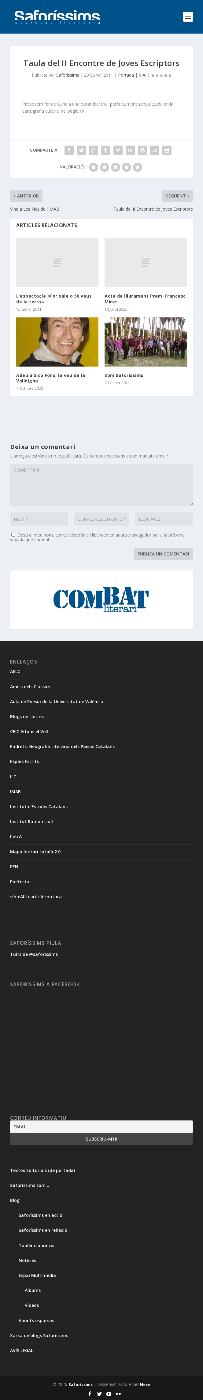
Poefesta (19, 881)
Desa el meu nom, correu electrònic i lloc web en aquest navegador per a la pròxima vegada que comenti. (97, 537)
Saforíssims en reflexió (43, 1230)
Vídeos (32, 1305)
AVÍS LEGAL (21, 1350)
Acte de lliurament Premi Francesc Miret (145, 298)
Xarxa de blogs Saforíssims (39, 1335)
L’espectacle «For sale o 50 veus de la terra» (54, 298)
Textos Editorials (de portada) (42, 1170)
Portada (126, 75)
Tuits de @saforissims (34, 954)
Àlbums (33, 1290)
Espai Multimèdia (37, 1275)
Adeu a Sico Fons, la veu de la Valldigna (50, 378)
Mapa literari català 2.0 (35, 852)
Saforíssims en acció (40, 1215)
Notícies (27, 1260)
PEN (14, 867)
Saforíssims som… (29, 1185)
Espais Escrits (24, 761)
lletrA (16, 836)
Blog (15, 1200)
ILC (13, 777)
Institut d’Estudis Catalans (39, 806)
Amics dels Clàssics (30, 686)
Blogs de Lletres (27, 716)
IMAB (15, 791)
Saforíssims (67, 75)
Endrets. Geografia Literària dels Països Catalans (62, 746)
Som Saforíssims (124, 375)
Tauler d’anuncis (36, 1245)
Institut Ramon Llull (31, 821)
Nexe (145, 1384)
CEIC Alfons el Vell (29, 731)
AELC (15, 671)
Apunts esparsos (36, 1320)
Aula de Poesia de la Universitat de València (56, 701)
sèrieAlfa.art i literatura (36, 896)
